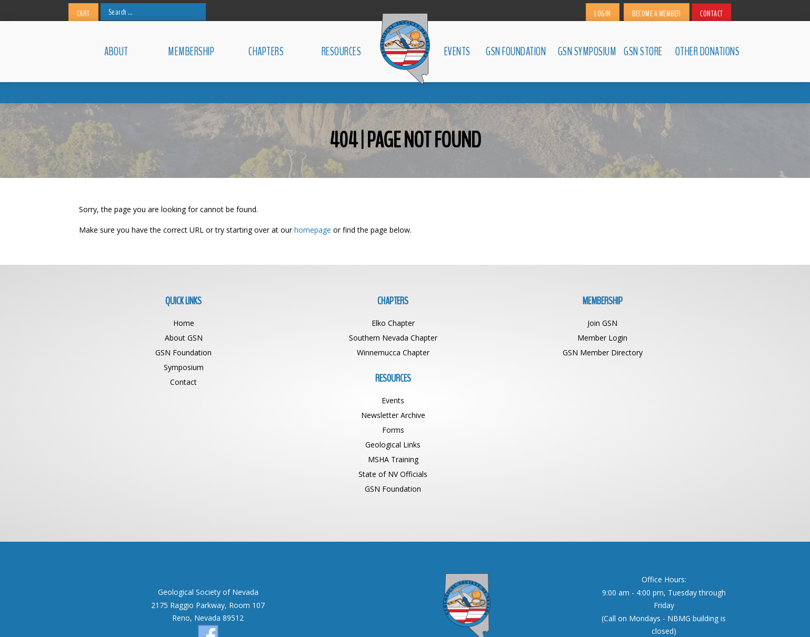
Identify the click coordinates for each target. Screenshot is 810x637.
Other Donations (703, 51)
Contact (711, 13)
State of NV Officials (649, 396)
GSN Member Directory (487, 352)
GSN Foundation (516, 51)
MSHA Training (650, 381)
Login (602, 13)
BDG (527, 614)
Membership (191, 51)
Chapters (266, 51)
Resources (342, 51)
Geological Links (649, 367)
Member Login (487, 337)
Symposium (161, 367)
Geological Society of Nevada (382, 614)
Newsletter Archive (650, 337)
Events (457, 51)
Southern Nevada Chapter (323, 337)
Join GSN (487, 322)
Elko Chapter (323, 322)
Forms (650, 352)
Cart (83, 13)
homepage (312, 229)
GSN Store (643, 51)
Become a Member (656, 13)
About (116, 51)
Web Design (495, 614)
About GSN (160, 337)
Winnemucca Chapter (323, 352)
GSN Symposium (586, 51)
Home (160, 322)
